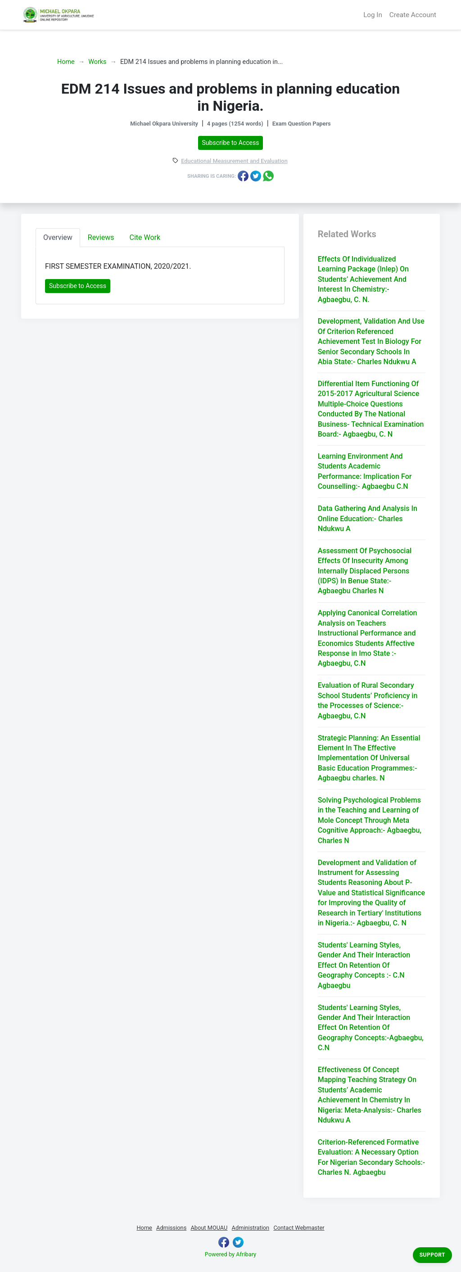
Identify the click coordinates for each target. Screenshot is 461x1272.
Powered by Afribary (230, 1254)
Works (97, 62)
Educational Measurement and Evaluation (234, 161)
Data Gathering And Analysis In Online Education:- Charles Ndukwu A (367, 518)
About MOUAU (208, 1227)
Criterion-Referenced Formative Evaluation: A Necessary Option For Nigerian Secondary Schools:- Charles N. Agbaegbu (371, 1157)
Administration (251, 1227)
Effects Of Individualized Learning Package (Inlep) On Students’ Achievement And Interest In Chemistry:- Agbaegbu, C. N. (363, 279)
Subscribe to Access (230, 142)
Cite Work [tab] (145, 237)
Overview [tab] (57, 237)
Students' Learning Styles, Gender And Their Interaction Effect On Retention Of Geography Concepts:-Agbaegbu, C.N (371, 1027)
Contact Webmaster (298, 1227)
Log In (372, 15)
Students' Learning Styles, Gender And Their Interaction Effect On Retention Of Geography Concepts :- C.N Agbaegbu (364, 965)
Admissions (171, 1227)
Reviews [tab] (101, 237)
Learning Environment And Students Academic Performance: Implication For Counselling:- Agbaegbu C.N (365, 471)
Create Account (412, 15)
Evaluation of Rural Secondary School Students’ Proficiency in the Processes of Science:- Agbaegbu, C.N (368, 700)
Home (66, 62)
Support (432, 1255)
